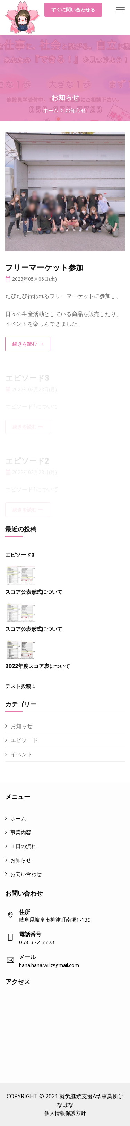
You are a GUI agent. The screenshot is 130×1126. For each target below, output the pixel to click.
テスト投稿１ (20, 686)
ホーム (51, 110)
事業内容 (20, 832)
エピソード (24, 740)
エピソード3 (20, 554)
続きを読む (27, 344)
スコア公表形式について (33, 592)
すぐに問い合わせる (73, 9)
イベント (21, 754)
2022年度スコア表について (37, 666)
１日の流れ (23, 846)
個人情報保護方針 (65, 1112)
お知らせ (21, 726)
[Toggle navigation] (120, 10)
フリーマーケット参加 (44, 267)
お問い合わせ (26, 873)
